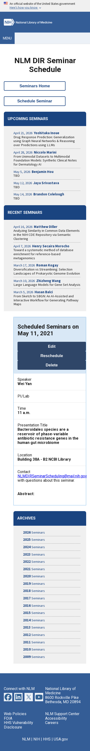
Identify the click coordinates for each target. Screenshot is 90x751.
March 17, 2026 (35, 265)
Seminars (34, 532)
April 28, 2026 (34, 152)
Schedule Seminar (34, 101)
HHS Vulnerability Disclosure (18, 724)
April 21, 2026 (36, 133)
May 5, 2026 (33, 172)
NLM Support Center (62, 714)
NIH (36, 739)
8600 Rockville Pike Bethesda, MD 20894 (63, 699)
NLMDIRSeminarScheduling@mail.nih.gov (52, 476)
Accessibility (56, 718)
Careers (51, 722)
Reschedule (51, 355)
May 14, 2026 (38, 194)
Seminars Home (34, 86)
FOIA (8, 718)
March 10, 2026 (37, 281)
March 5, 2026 (33, 292)
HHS (47, 739)
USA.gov (61, 739)
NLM (26, 739)
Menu (7, 38)
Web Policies (15, 714)
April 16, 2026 (35, 227)
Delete (52, 365)
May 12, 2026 (36, 183)
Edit (52, 346)
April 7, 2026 (41, 246)
